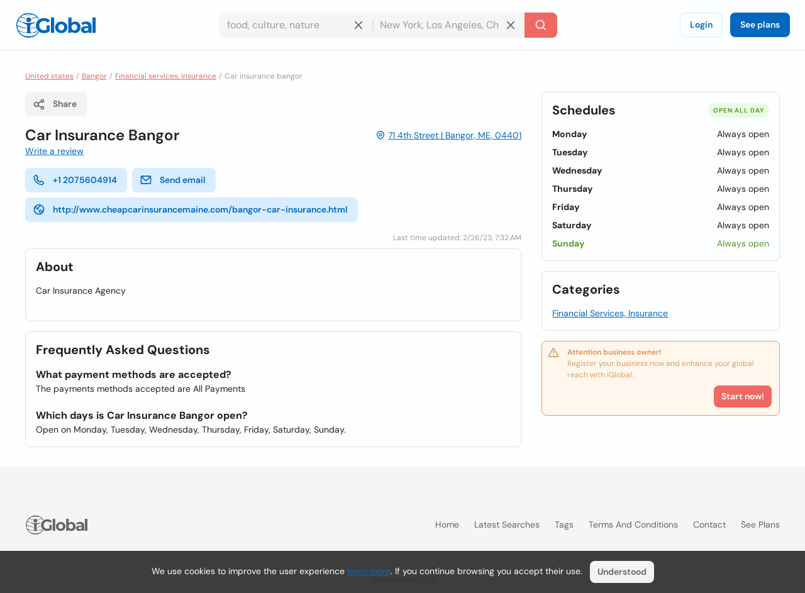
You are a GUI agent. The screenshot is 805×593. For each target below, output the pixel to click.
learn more (369, 571)
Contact (709, 524)
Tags (564, 524)
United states (49, 76)
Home (447, 524)
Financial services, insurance (165, 76)
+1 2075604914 (75, 180)
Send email (173, 180)
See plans (760, 24)
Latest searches (507, 524)
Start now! (742, 396)
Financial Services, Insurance (610, 313)
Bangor (94, 76)
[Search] (541, 25)
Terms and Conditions (633, 524)
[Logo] (56, 25)
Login (701, 24)
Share (55, 104)
